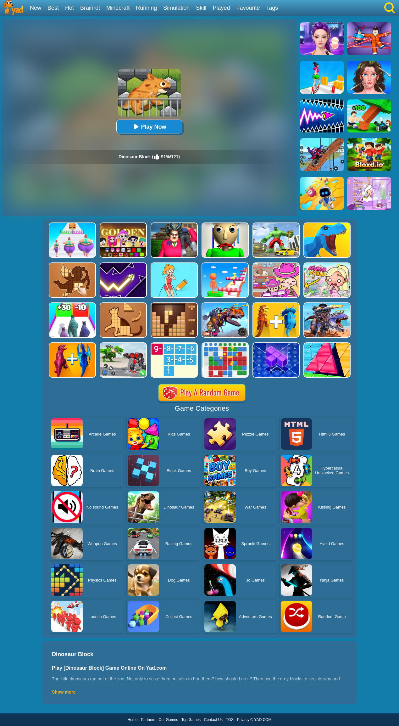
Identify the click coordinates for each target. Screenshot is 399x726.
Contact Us (213, 720)
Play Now (149, 127)
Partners (148, 720)
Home (133, 720)
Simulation (176, 8)
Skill (201, 8)
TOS (230, 720)
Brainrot (90, 8)
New (35, 8)
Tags (272, 8)
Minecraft (118, 8)
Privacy (243, 720)
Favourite (248, 8)
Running (146, 8)
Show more (63, 692)
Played (221, 8)
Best (53, 8)
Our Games (168, 720)
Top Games (191, 720)
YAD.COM (262, 720)
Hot (69, 8)
